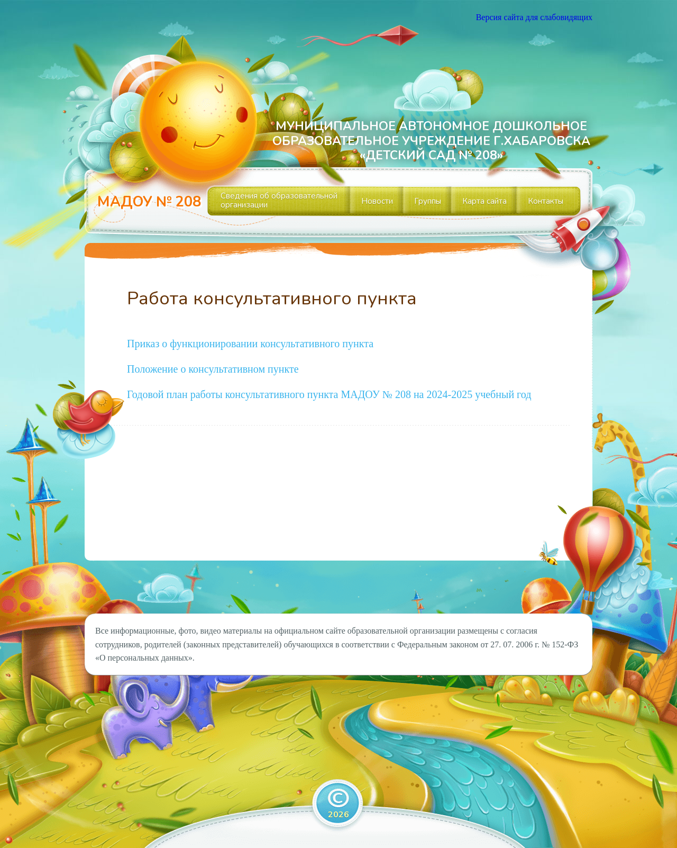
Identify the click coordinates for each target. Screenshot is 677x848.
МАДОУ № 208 (149, 202)
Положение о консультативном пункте (213, 369)
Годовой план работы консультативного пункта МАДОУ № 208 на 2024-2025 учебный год (329, 394)
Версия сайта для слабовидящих (534, 17)
